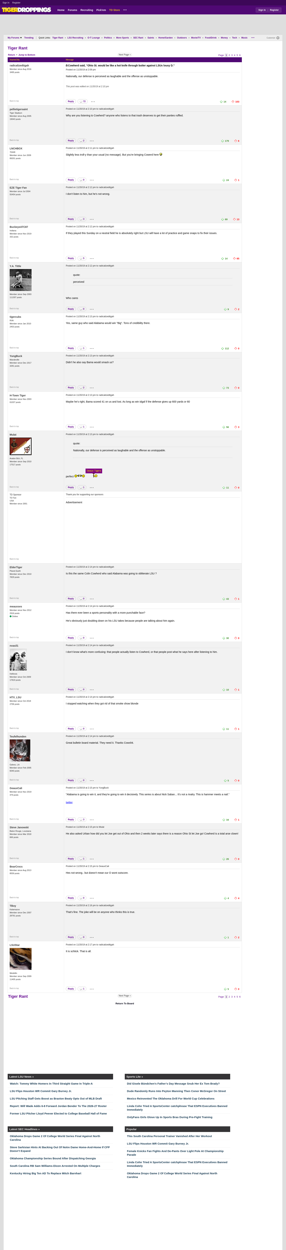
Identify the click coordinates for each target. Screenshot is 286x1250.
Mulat (13, 434)
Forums (72, 10)
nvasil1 (14, 645)
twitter (69, 802)
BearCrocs (16, 866)
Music (244, 37)
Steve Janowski (19, 827)
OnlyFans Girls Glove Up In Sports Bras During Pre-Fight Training (169, 1117)
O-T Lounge (94, 37)
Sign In (6, 2)
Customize (271, 38)
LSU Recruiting (75, 37)
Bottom (31, 55)
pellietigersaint (19, 109)
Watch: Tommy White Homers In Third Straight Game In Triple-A (51, 1083)
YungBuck (16, 356)
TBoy (13, 905)
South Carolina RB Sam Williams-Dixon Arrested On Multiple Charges (55, 1165)
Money (224, 37)
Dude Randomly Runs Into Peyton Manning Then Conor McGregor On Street (176, 1091)
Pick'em (101, 10)
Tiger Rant (57, 37)
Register (16, 2)
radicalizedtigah (19, 65)
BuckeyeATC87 (19, 226)
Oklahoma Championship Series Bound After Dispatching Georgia (53, 1158)
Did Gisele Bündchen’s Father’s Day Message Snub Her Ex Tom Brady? (173, 1083)
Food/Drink (211, 37)
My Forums (15, 37)
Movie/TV (196, 37)
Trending (29, 37)
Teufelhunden (18, 736)
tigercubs (15, 316)
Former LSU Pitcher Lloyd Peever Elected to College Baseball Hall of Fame (58, 1113)
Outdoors (182, 37)
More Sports (122, 37)
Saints (151, 37)
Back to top (14, 101)
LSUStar (15, 945)
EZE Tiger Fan (18, 187)
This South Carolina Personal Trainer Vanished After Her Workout (169, 1136)
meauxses (16, 606)
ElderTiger (16, 567)
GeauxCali (16, 788)
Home (61, 10)
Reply (71, 101)
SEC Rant (138, 37)
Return (11, 55)
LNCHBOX (16, 148)
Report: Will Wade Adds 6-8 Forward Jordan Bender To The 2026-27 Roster (58, 1106)
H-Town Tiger (18, 395)
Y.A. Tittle (15, 266)
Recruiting (86, 10)
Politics (108, 37)
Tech (234, 37)
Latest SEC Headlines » (24, 1129)
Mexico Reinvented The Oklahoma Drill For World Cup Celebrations (170, 1098)
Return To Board (124, 1003)
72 (83, 101)
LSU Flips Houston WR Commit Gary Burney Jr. (41, 1091)
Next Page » (125, 54)
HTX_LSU (15, 697)
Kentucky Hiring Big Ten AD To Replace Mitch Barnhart (45, 1173)
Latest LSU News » (21, 1076)
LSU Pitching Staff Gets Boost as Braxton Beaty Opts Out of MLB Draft (56, 1098)
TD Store (114, 10)
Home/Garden (165, 37)
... (125, 9)
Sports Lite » (134, 1076)
